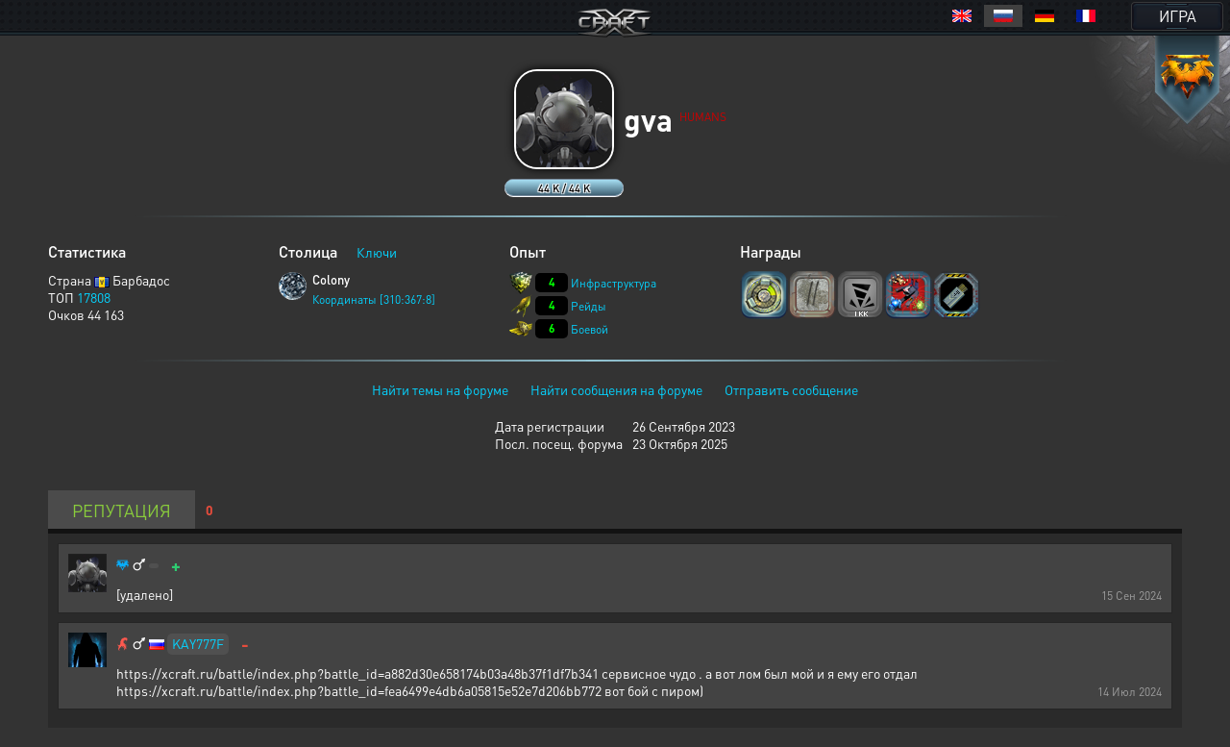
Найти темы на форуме (440, 389)
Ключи (377, 252)
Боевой (589, 329)
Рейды (588, 306)
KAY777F (198, 643)
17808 (94, 297)
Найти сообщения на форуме (616, 389)
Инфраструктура (613, 283)
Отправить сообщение (791, 389)
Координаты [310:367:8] (373, 299)
